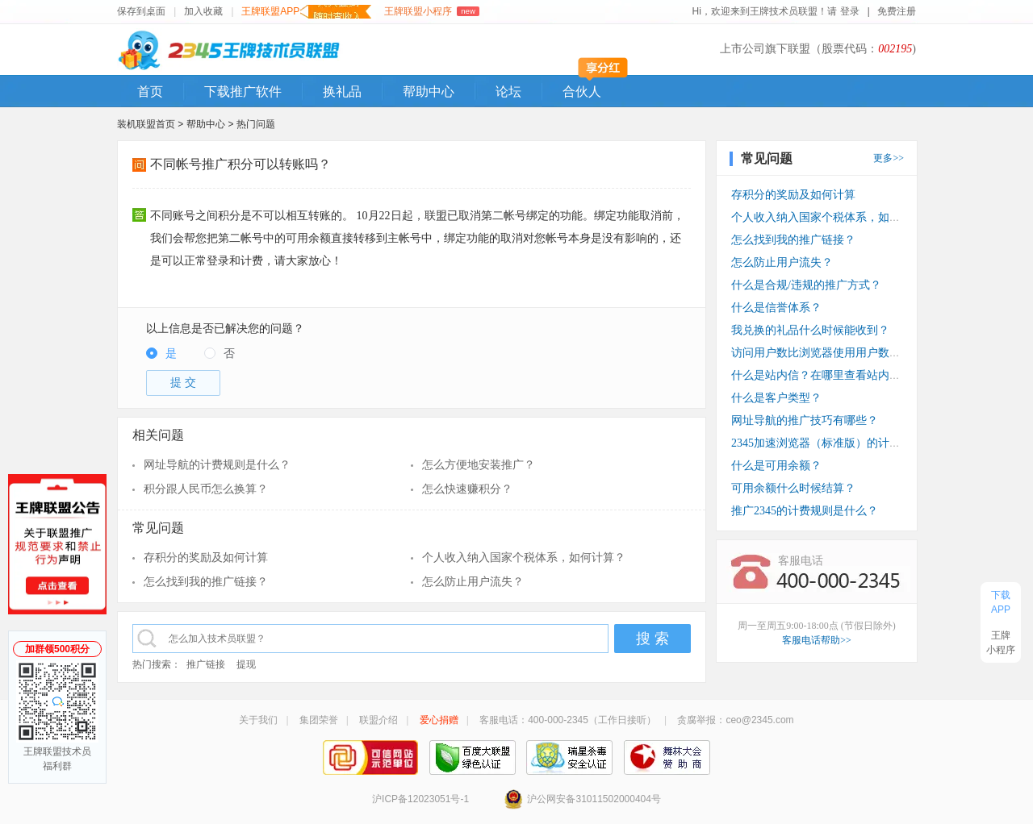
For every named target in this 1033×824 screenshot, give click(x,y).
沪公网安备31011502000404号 (582, 799)
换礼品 (342, 91)
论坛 (508, 91)
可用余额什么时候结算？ (793, 488)
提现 (246, 664)
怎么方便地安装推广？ (478, 465)
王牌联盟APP (306, 12)
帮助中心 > (211, 124)
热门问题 (255, 124)
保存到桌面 (141, 11)
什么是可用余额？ (776, 466)
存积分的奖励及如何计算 (206, 557)
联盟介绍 (378, 720)
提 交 (183, 383)
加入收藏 (203, 11)
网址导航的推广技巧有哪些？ (804, 420)
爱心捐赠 (439, 720)
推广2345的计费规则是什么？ (804, 511)
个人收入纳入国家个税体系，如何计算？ (523, 557)
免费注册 (896, 11)
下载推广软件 (243, 91)
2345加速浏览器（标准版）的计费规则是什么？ (849, 443)
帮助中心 (428, 91)
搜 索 (652, 638)
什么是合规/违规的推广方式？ (806, 285)
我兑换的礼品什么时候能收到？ (810, 330)
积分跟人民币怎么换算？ (206, 489)
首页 (150, 91)
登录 (850, 11)
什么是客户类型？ (776, 398)
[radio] (161, 354)
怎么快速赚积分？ (467, 489)
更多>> (888, 158)
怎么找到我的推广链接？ (206, 582)
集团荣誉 (318, 720)
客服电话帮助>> (816, 640)
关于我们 (258, 720)
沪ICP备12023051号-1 (420, 799)
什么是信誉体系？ (776, 308)
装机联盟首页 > (150, 124)
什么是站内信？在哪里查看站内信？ (821, 375)
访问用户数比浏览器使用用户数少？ (821, 353)
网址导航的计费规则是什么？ (217, 465)
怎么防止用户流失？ (473, 582)
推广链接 (205, 664)
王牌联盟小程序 (431, 11)
